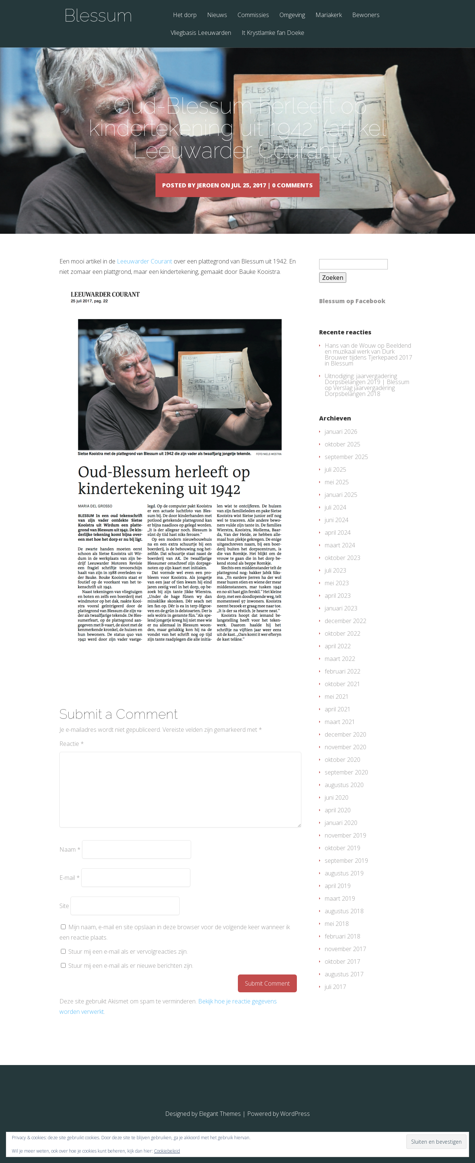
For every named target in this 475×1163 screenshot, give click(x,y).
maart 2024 (340, 556)
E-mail (69, 888)
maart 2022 (340, 669)
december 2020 (345, 745)
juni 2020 (336, 808)
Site (64, 917)
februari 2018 (342, 947)
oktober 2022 (342, 644)
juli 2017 (335, 997)
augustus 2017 (344, 985)
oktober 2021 (342, 695)
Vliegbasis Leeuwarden (201, 33)
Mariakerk (328, 15)
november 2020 (345, 758)
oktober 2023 (342, 568)
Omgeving (292, 15)
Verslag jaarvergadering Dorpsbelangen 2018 (360, 401)
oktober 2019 (342, 859)
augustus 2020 (344, 796)
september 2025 (346, 467)
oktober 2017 (342, 972)
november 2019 (345, 846)
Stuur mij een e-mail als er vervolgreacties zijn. (128, 962)
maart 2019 (340, 909)
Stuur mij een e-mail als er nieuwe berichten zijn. (130, 976)
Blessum (98, 15)
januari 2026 (341, 442)
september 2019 (346, 871)
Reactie (71, 754)
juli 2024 (335, 518)
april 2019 (338, 896)
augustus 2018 (344, 922)
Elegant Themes (220, 1124)
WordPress (295, 1124)
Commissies (253, 15)
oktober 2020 (342, 770)
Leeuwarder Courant (144, 272)
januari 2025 (341, 505)
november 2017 (345, 960)
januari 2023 (341, 619)
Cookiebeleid (167, 1151)
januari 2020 (341, 833)
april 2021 (338, 720)
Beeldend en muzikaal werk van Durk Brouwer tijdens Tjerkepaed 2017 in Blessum (368, 365)
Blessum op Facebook (352, 312)
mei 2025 (337, 493)
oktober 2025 (342, 455)
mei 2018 (337, 934)
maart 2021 (340, 732)
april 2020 (338, 821)
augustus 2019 (344, 884)
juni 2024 (336, 531)
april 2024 (338, 543)
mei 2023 (337, 594)
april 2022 (338, 657)
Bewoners (366, 15)
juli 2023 (335, 581)
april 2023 (338, 606)
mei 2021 (337, 707)
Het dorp (185, 15)
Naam (70, 860)
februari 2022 (342, 682)
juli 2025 (335, 480)
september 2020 (346, 783)
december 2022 (345, 632)
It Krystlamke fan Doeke (273, 33)
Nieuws (217, 15)
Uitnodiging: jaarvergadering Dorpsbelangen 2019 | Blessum (367, 390)
